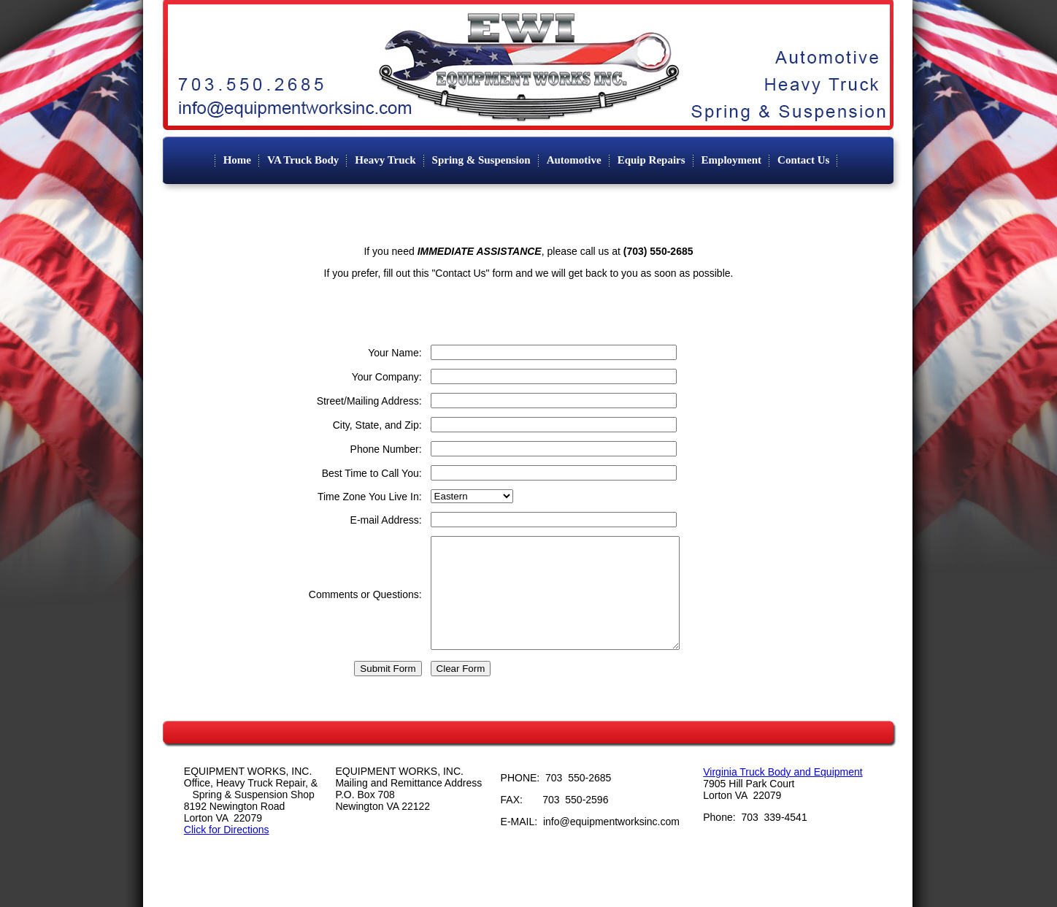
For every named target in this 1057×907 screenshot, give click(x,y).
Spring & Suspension (481, 160)
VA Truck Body (303, 160)
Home (237, 160)
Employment (732, 160)
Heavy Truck (385, 160)
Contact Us (803, 160)
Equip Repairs (651, 160)
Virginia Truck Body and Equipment (782, 794)
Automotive (574, 160)
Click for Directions (226, 851)
